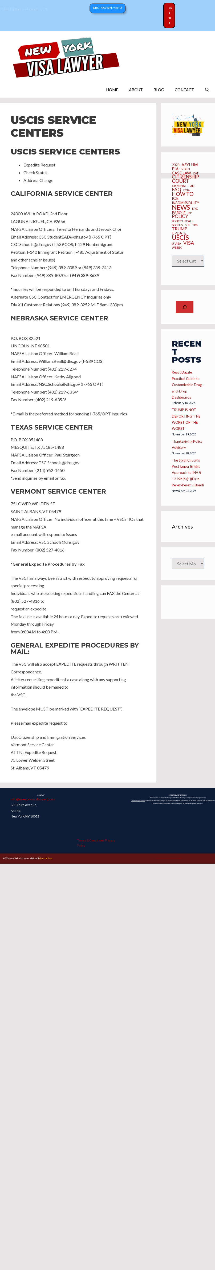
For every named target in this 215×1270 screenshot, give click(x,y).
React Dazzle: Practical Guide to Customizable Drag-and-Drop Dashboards (187, 384)
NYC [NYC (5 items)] (195, 208)
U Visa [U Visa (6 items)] (176, 243)
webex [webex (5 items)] (177, 247)
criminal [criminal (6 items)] (179, 186)
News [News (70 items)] (181, 207)
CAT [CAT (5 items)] (195, 173)
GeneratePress (45, 858)
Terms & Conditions (90, 840)
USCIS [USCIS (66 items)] (180, 237)
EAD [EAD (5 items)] (191, 186)
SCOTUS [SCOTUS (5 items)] (177, 225)
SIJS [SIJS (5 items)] (187, 225)
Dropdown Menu (107, 8)
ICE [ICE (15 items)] (175, 198)
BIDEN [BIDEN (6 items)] (185, 169)
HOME (112, 89)
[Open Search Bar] (207, 90)
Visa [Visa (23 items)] (188, 243)
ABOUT (136, 89)
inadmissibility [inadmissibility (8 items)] (185, 203)
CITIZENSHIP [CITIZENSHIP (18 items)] (185, 177)
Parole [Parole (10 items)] (179, 213)
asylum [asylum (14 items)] (189, 164)
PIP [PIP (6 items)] (190, 213)
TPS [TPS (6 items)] (194, 225)
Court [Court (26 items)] (180, 181)
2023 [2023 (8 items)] (175, 165)
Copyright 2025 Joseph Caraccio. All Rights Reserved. (169, 858)
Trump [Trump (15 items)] (179, 229)
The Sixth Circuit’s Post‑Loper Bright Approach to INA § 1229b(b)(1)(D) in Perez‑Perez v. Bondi (188, 472)
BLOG (158, 89)
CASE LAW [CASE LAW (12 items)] (181, 173)
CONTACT (184, 89)
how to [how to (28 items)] (183, 194)
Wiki (170, 15)
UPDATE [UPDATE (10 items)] (179, 233)
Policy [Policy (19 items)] (180, 216)
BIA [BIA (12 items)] (175, 168)
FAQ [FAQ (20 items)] (176, 190)
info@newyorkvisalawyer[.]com (33, 799)
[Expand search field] (184, 307)
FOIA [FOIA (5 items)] (186, 190)
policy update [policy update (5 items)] (182, 221)
